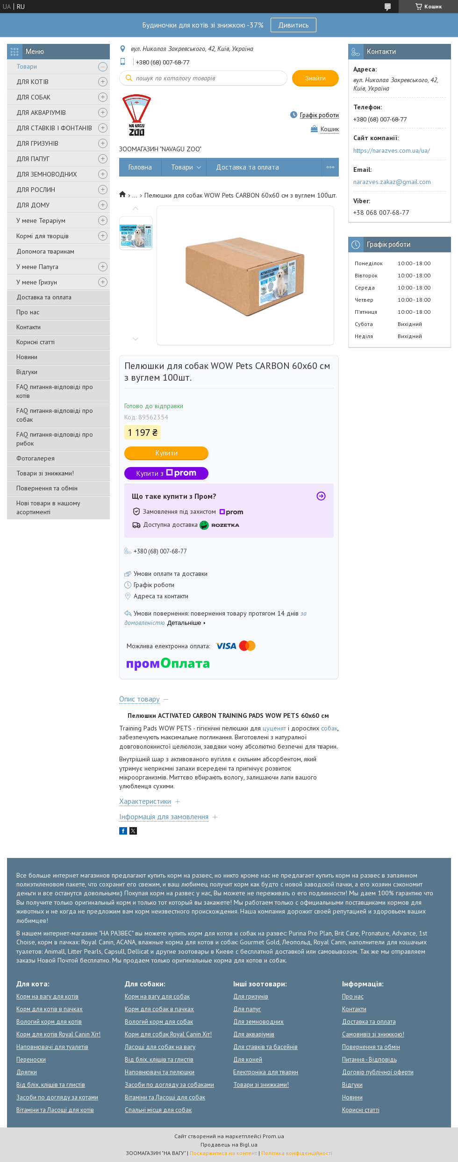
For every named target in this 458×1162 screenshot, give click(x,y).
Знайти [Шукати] (315, 78)
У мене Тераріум (40, 220)
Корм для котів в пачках (49, 1009)
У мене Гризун (36, 282)
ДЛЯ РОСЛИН (35, 189)
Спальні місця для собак (158, 1110)
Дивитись (293, 24)
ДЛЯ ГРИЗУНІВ (37, 143)
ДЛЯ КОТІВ (32, 82)
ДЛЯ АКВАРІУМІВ (41, 112)
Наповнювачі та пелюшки (159, 1072)
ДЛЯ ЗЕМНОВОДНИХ (46, 174)
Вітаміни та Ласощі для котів (55, 1110)
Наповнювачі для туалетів (52, 1047)
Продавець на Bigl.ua (229, 1144)
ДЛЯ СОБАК (33, 97)
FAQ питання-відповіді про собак (54, 415)
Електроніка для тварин (265, 1072)
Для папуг (247, 1009)
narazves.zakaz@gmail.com (392, 181)
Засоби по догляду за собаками (169, 1085)
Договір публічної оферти (378, 1072)
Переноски (31, 1059)
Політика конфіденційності (296, 1152)
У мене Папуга (37, 266)
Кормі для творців (42, 236)
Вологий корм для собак (159, 1022)
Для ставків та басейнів (265, 1047)
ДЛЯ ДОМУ (33, 205)
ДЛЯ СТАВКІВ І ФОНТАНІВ (54, 128)
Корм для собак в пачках (159, 1009)
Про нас (27, 312)
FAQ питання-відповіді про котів (54, 391)
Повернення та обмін (47, 488)
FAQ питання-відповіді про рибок (54, 438)
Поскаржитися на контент (223, 1152)
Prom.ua (273, 1136)
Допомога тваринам (45, 251)
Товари (26, 66)
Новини (26, 357)
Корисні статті (35, 342)
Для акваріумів (253, 1034)
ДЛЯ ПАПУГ (33, 159)
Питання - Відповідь (369, 1059)
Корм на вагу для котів (47, 996)
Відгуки (26, 372)
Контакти (28, 327)
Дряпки (26, 1072)
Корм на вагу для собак (157, 996)
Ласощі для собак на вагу (160, 1047)
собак (329, 728)
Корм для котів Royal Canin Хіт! (58, 1034)
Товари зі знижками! (45, 473)
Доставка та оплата (44, 297)
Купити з (166, 473)
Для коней (247, 1059)
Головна (140, 166)
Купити (167, 452)
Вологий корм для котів (49, 1022)
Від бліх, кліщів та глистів (50, 1085)
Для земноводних (258, 1022)
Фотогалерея (35, 458)
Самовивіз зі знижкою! (373, 1034)
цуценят (274, 728)
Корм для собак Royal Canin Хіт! (168, 1034)
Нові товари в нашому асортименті (48, 507)
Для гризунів (250, 996)
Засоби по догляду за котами (57, 1097)
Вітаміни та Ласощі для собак (165, 1097)
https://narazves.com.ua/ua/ (391, 150)
